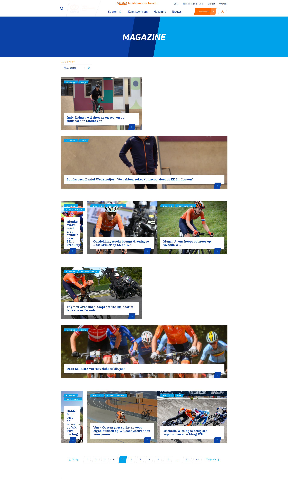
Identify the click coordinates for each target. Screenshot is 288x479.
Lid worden (205, 11)
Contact (211, 3)
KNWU (83, 82)
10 (167, 361)
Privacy (196, 475)
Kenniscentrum (138, 11)
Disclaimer (182, 475)
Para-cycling (87, 312)
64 (197, 361)
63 (187, 361)
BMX (197, 318)
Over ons (223, 3)
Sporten (115, 11)
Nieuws (177, 11)
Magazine (160, 11)
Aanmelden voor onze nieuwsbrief (94, 398)
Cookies (168, 475)
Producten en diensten (193, 3)
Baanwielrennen (146, 315)
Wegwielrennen (89, 172)
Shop (176, 3)
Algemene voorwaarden (217, 475)
